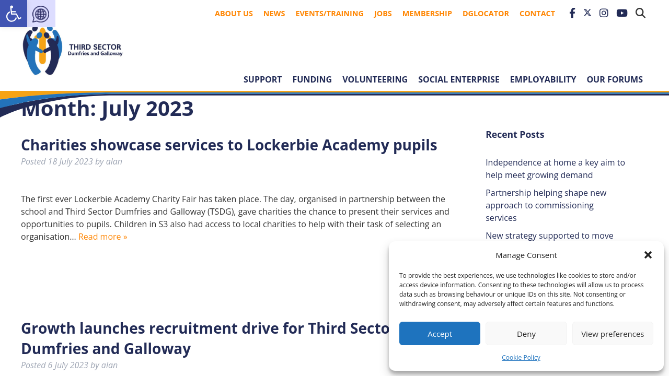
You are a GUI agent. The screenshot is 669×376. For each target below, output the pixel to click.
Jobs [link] (383, 13)
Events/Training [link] (329, 13)
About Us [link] (234, 13)
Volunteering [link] (375, 79)
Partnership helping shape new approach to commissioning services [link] (546, 205)
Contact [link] (537, 13)
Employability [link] (543, 79)
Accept (440, 333)
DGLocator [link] (486, 13)
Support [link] (263, 79)
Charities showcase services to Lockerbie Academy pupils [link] (229, 145)
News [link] (274, 13)
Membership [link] (427, 13)
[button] (648, 255)
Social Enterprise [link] (459, 79)
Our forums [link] (614, 79)
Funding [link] (312, 79)
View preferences (612, 333)
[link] (13, 13)
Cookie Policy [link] (521, 357)
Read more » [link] (103, 236)
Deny (526, 333)
